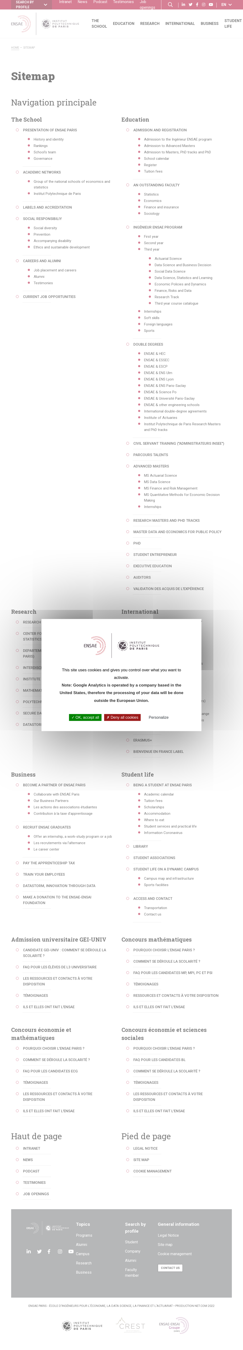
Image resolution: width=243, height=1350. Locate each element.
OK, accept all (85, 717)
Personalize (159, 717)
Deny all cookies (122, 717)
